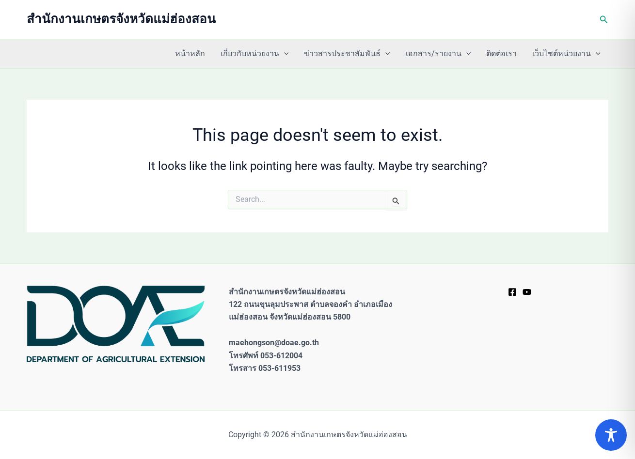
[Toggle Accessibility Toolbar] (611, 435)
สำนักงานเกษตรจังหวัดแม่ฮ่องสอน (121, 19)
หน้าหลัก (190, 53)
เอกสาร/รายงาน (438, 53)
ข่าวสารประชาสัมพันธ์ (347, 53)
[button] (604, 20)
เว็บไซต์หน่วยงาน (566, 53)
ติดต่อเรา (501, 53)
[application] (284, 53)
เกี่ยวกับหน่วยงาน (255, 53)
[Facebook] (512, 292)
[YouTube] (527, 292)
